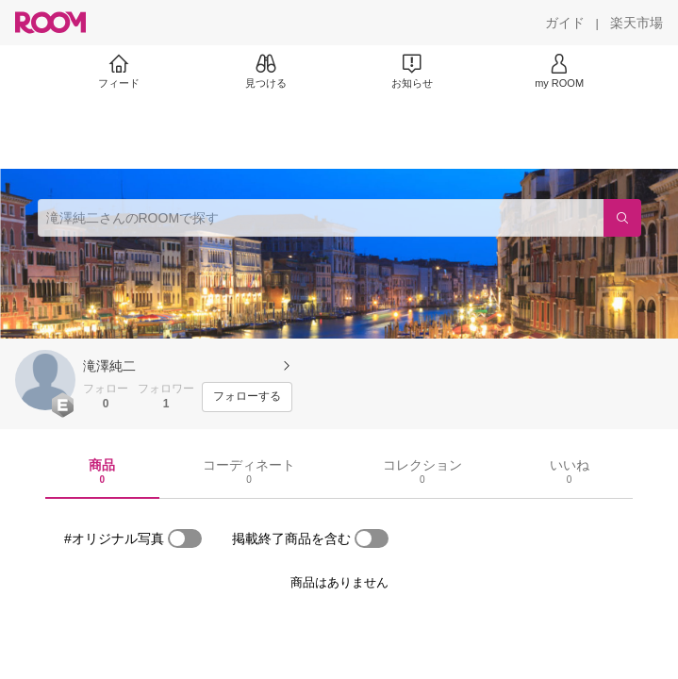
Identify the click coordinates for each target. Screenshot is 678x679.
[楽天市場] (636, 22)
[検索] (622, 218)
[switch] (185, 538)
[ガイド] (565, 22)
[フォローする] (247, 397)
